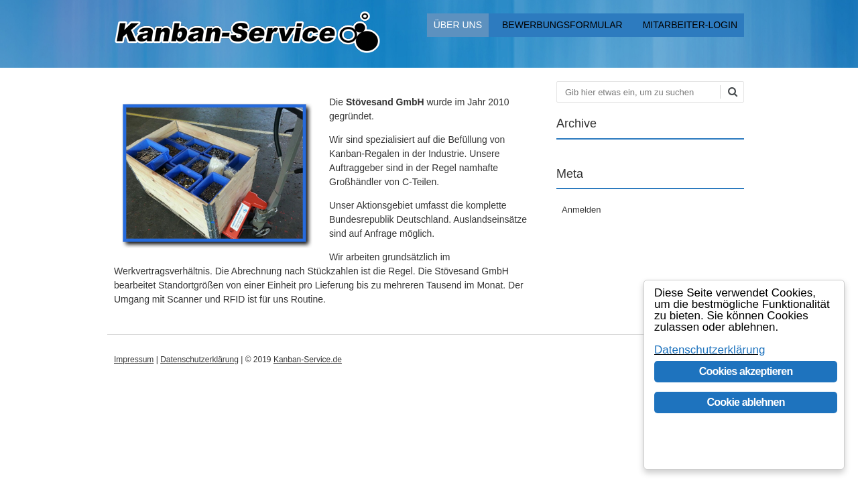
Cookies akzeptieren (746, 371)
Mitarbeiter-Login (690, 24)
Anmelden (581, 210)
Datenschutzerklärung (199, 359)
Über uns (458, 24)
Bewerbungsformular (562, 24)
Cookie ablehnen (746, 402)
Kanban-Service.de (307, 359)
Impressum (134, 359)
